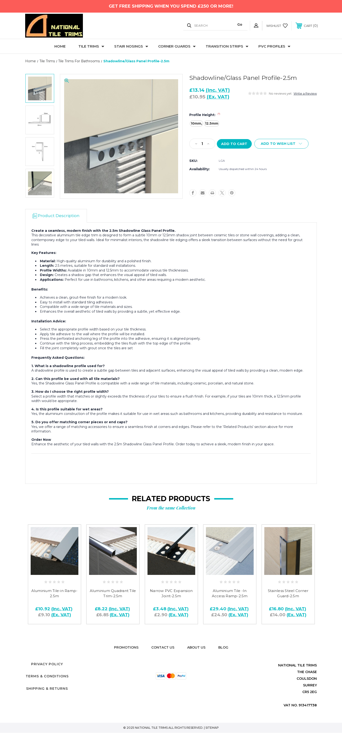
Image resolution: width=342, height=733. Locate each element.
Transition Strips (227, 46)
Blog (223, 648)
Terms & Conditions (47, 676)
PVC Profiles (274, 46)
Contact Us (162, 648)
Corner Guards (177, 46)
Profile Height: (204, 115)
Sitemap (212, 728)
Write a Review (305, 93)
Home (60, 46)
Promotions (126, 648)
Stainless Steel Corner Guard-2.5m (288, 594)
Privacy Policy (47, 664)
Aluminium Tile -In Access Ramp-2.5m (230, 594)
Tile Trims (91, 46)
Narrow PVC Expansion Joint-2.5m (171, 594)
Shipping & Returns (47, 689)
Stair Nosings (131, 46)
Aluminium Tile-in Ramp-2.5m (54, 594)
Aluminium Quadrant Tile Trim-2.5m (113, 594)
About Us (196, 648)
